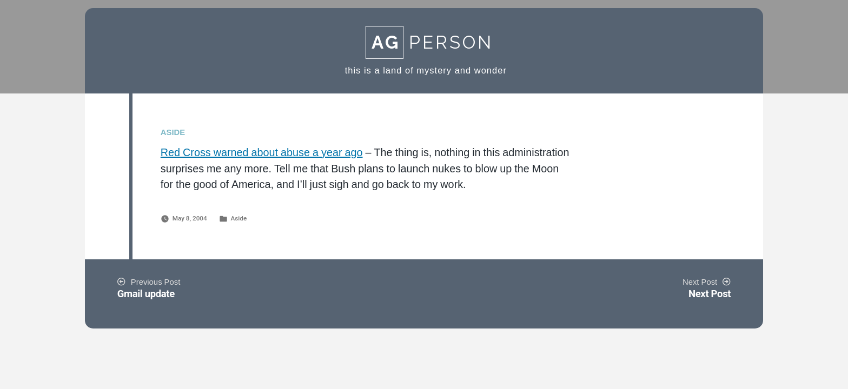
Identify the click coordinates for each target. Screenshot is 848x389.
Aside (238, 218)
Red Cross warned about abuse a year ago (262, 152)
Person (429, 42)
